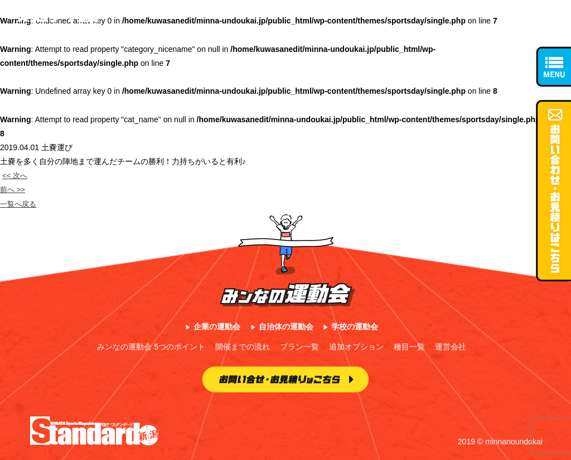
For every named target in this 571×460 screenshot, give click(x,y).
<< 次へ (15, 175)
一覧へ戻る (19, 203)
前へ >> (13, 189)
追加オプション (356, 346)
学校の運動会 (354, 326)
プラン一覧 (299, 346)
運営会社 (450, 346)
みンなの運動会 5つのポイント (151, 346)
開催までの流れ (242, 346)
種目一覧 (409, 346)
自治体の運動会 (286, 326)
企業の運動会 (216, 326)
